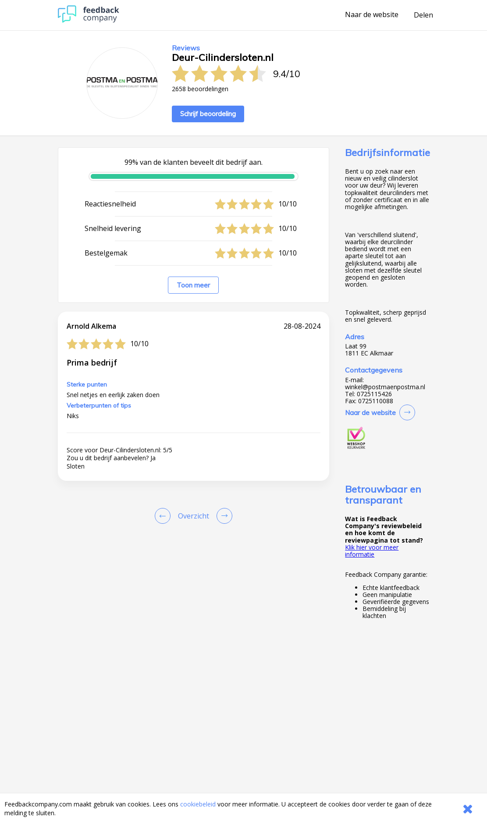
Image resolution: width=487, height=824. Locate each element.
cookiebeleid (198, 804)
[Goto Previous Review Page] (164, 516)
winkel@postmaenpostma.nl (385, 387)
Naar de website (371, 15)
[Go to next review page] (222, 516)
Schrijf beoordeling (208, 114)
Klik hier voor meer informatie (371, 550)
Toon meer (193, 285)
